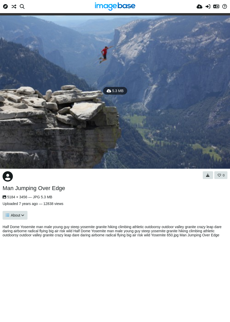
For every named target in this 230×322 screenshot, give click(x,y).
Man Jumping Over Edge (34, 188)
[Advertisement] (115, 278)
